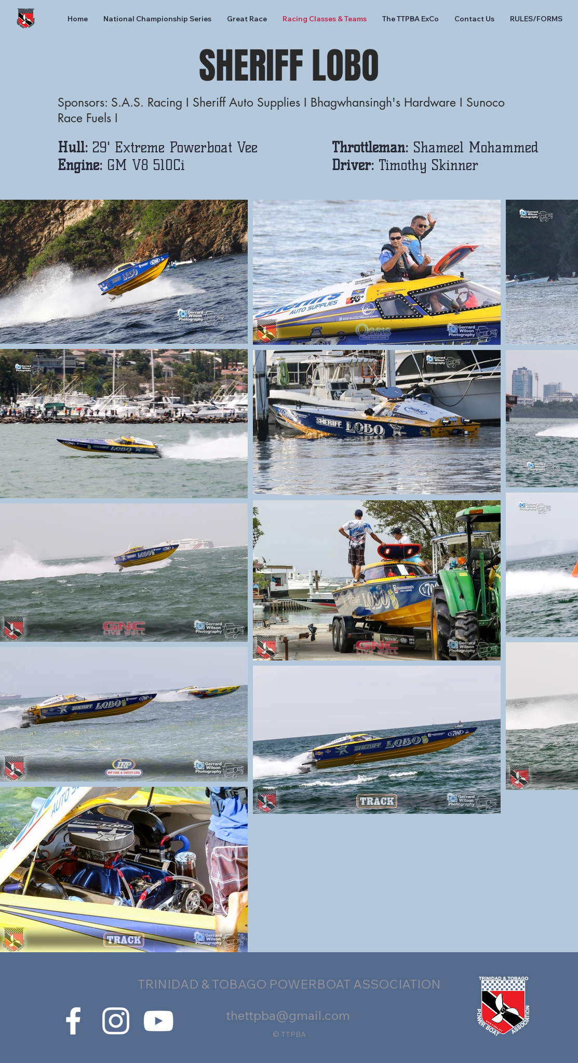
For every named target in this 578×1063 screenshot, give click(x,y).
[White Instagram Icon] (116, 1021)
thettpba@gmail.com (288, 1015)
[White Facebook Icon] (73, 1021)
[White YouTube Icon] (158, 1021)
